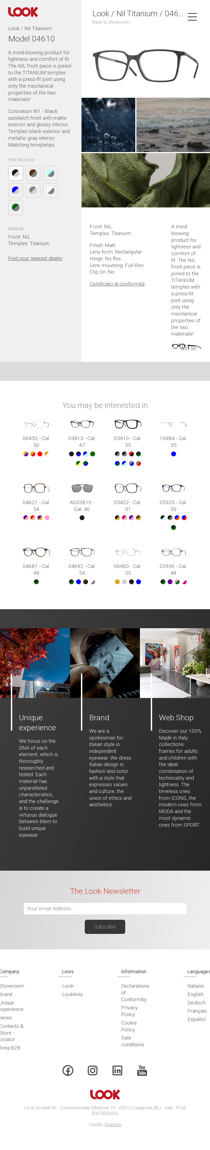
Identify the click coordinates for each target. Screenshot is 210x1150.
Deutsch (196, 1003)
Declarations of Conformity (135, 992)
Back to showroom (110, 22)
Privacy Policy (129, 1011)
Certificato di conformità (117, 284)
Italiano (195, 986)
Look (68, 986)
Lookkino (72, 994)
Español (196, 1019)
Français (197, 1011)
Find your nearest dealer (35, 258)
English (195, 994)
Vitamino (112, 1124)
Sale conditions (132, 1041)
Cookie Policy (129, 1026)
